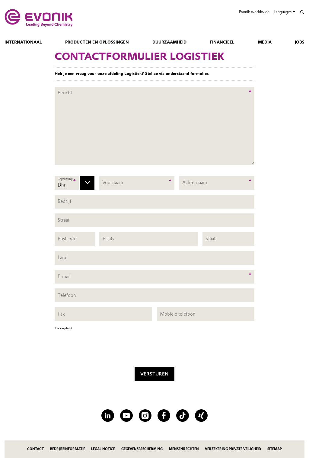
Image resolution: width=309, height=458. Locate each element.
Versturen (154, 374)
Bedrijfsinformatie (67, 449)
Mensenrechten (184, 449)
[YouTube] (126, 415)
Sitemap (274, 449)
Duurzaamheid (169, 42)
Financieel (222, 42)
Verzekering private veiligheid (233, 449)
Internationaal (23, 42)
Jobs (299, 42)
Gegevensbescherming (142, 449)
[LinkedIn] (107, 415)
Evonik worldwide (254, 12)
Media (265, 42)
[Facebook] (164, 415)
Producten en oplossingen (97, 42)
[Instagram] (145, 415)
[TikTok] (182, 415)
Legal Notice (103, 449)
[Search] (301, 12)
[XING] (201, 415)
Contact (35, 449)
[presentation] (154, 350)
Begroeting (65, 179)
